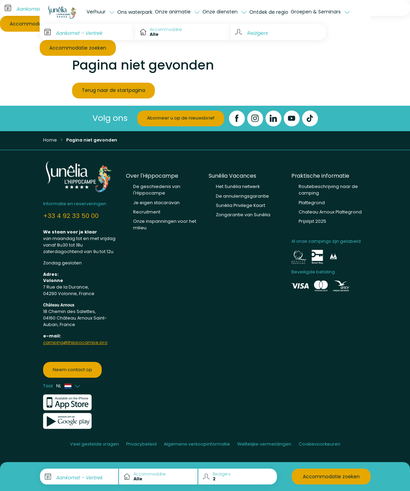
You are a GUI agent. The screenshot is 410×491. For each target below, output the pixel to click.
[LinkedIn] (273, 118)
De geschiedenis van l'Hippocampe (156, 190)
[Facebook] (237, 118)
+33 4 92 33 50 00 (71, 215)
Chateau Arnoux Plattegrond (330, 212)
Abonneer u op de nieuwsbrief (180, 118)
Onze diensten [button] (220, 11)
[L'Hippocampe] (62, 12)
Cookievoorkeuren (319, 444)
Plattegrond (312, 203)
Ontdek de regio (268, 12)
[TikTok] (310, 118)
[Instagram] (255, 118)
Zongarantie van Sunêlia (243, 215)
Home (50, 140)
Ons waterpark (134, 12)
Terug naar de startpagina (113, 90)
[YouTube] (292, 118)
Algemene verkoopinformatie (197, 444)
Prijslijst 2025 (312, 221)
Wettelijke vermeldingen (264, 444)
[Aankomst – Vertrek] (87, 32)
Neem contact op (72, 370)
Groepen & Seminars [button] (316, 11)
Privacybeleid (141, 444)
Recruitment (146, 212)
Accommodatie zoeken (77, 47)
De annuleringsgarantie (242, 196)
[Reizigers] (278, 32)
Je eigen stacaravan (156, 203)
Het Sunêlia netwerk (238, 186)
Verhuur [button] (97, 11)
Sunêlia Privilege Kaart (240, 205)
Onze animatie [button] (173, 11)
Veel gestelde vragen (94, 444)
